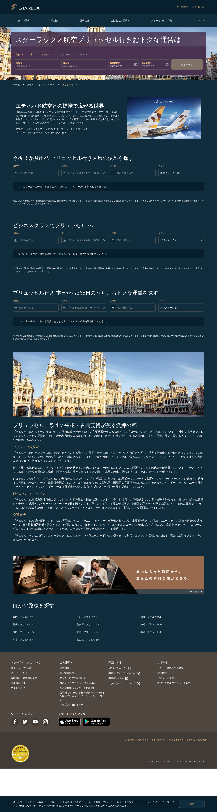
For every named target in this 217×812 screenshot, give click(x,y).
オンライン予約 (21, 20)
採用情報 (18, 683)
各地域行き (130, 739)
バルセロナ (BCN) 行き (55, 132)
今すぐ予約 (187, 64)
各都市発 (191, 739)
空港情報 (162, 672)
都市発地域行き (176, 739)
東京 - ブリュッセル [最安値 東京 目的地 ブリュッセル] (87, 632)
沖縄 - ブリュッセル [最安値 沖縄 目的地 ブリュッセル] (151, 624)
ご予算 (113, 165)
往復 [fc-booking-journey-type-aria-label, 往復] (18, 54)
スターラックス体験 (162, 20)
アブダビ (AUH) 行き (26, 129)
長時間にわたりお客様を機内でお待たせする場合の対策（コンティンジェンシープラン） (82, 696)
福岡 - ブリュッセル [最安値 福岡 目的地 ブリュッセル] (23, 616)
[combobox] (37, 66)
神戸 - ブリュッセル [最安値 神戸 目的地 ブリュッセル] (87, 616)
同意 (191, 803)
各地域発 (202, 739)
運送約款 (64, 667)
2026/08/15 (116, 66)
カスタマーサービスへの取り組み (77, 682)
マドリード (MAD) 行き (28, 132)
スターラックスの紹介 (23, 667)
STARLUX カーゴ (119, 668)
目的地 (66, 62)
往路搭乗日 (115, 62)
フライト (31, 84)
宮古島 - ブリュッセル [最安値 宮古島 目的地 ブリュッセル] (88, 639)
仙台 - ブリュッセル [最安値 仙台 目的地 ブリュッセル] (151, 616)
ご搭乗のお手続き (120, 20)
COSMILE (199, 20)
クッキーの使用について (73, 677)
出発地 (19, 62)
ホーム (16, 84)
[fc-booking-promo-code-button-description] (72, 54)
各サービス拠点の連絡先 (170, 667)
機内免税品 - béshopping (124, 673)
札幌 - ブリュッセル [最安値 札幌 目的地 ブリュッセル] (23, 624)
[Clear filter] (104, 173)
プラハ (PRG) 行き (49, 129)
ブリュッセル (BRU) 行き (74, 129)
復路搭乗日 (146, 62)
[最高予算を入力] (134, 172)
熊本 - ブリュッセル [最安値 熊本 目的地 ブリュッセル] (23, 639)
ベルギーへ (49, 84)
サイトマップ (18, 687)
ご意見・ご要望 (165, 677)
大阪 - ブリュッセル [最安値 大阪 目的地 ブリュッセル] (23, 632)
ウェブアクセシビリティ (73, 704)
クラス (161, 165)
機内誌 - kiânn (118, 678)
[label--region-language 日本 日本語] (198, 7)
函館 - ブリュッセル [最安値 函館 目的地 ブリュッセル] (151, 632)
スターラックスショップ (124, 683)
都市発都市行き (159, 739)
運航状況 (84, 20)
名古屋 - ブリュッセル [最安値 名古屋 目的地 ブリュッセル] (88, 624)
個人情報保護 (67, 672)
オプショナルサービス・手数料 (174, 682)
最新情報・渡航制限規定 (24, 677)
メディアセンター (20, 672)
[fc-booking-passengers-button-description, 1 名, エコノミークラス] (40, 54)
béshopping (182, 6)
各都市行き (143, 739)
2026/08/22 (147, 66)
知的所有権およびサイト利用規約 (77, 687)
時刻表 (54, 20)
